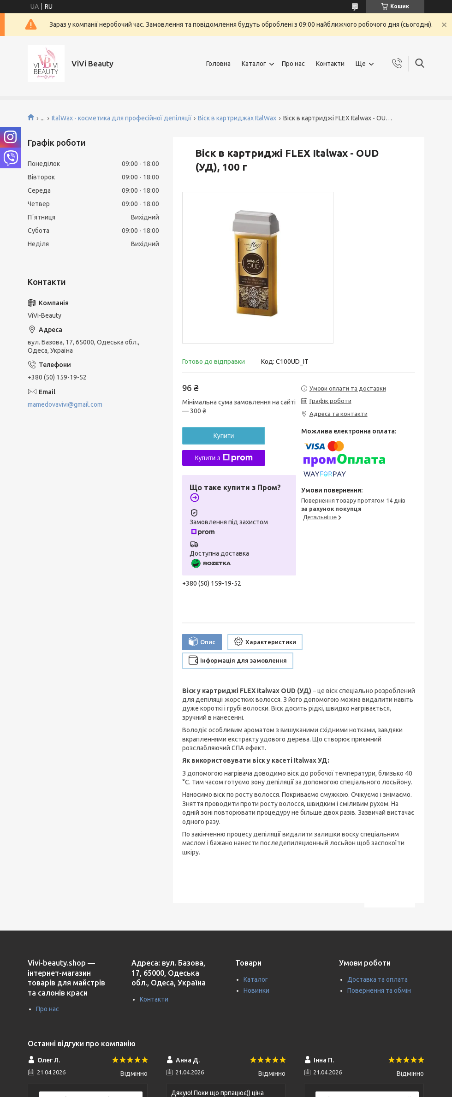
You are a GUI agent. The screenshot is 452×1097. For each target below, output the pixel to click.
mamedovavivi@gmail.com (65, 404)
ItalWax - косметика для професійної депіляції (121, 118)
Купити (224, 435)
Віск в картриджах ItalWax (237, 118)
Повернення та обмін (379, 990)
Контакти (330, 63)
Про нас (293, 63)
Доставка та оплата (377, 979)
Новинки (256, 990)
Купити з (223, 458)
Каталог (254, 63)
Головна (218, 63)
